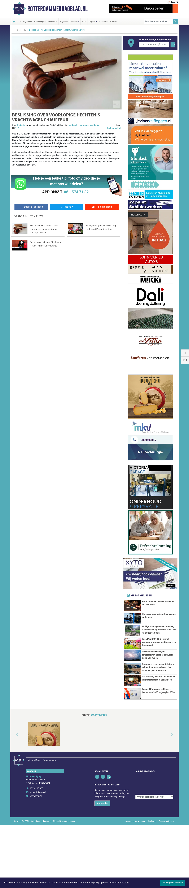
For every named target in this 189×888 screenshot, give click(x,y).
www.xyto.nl (35, 829)
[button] (13, 773)
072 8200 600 (36, 821)
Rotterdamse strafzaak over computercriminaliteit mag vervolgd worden (44, 229)
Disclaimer (152, 854)
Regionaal (64, 21)
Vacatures (103, 21)
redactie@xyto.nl (38, 825)
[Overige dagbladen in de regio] (154, 815)
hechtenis (94, 125)
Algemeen (27, 21)
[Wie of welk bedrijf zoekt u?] (154, 44)
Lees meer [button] (123, 882)
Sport (84, 21)
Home (17, 30)
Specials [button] (74, 21)
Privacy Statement (166, 854)
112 (19, 21)
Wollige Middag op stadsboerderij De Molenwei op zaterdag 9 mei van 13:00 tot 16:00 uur (159, 629)
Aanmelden (102, 836)
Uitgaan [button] (92, 21)
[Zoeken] (175, 21)
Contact (113, 21)
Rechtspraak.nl (114, 128)
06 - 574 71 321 (77, 192)
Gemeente (52, 21)
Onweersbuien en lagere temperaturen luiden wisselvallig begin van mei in (157, 654)
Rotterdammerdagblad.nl (57, 8)
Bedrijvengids (40, 21)
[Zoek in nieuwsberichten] (158, 21)
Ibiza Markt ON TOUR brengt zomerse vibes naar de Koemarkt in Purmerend (159, 642)
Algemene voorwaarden (135, 854)
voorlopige (83, 125)
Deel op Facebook (31, 206)
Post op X (66, 206)
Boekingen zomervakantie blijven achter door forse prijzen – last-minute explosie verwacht (158, 678)
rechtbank (73, 125)
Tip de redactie (102, 206)
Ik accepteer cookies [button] (172, 882)
